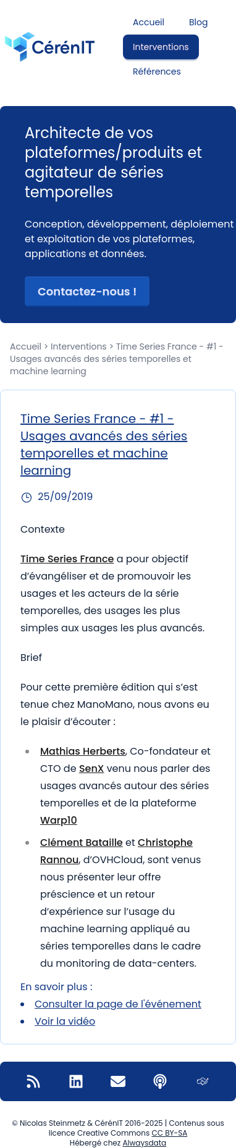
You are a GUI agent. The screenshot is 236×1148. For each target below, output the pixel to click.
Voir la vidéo (65, 1021)
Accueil (148, 22)
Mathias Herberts (82, 751)
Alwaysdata (144, 1143)
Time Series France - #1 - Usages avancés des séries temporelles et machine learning (103, 444)
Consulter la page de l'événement (118, 1004)
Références (157, 71)
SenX (91, 768)
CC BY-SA (169, 1133)
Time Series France (67, 559)
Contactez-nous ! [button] (87, 291)
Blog (198, 22)
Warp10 (58, 820)
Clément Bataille (81, 842)
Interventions (161, 47)
